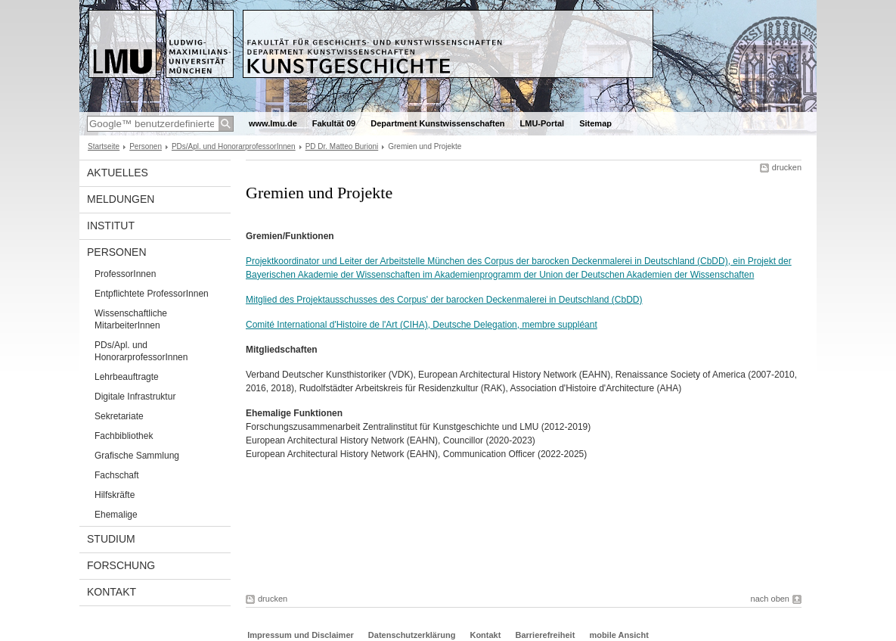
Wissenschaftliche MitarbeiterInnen (131, 319)
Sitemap (595, 123)
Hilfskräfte (115, 495)
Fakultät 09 (333, 123)
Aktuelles (117, 172)
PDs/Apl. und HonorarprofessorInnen (234, 146)
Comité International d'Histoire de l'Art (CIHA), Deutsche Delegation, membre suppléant (421, 324)
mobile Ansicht (618, 634)
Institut (111, 225)
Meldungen (120, 199)
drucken (786, 167)
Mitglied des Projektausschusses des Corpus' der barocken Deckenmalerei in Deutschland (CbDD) (444, 299)
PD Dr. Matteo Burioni (342, 146)
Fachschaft (117, 475)
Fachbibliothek (124, 436)
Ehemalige (116, 514)
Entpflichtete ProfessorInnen (152, 293)
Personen (145, 146)
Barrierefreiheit (546, 634)
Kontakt (111, 592)
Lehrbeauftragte (127, 377)
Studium (111, 539)
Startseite (103, 146)
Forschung (121, 565)
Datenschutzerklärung (412, 634)
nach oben (770, 598)
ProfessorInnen (125, 274)
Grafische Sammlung (137, 455)
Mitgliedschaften (282, 349)
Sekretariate (119, 416)
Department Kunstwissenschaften (437, 123)
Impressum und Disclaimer (300, 634)
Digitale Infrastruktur (135, 396)
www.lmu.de (273, 123)
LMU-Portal (542, 123)
